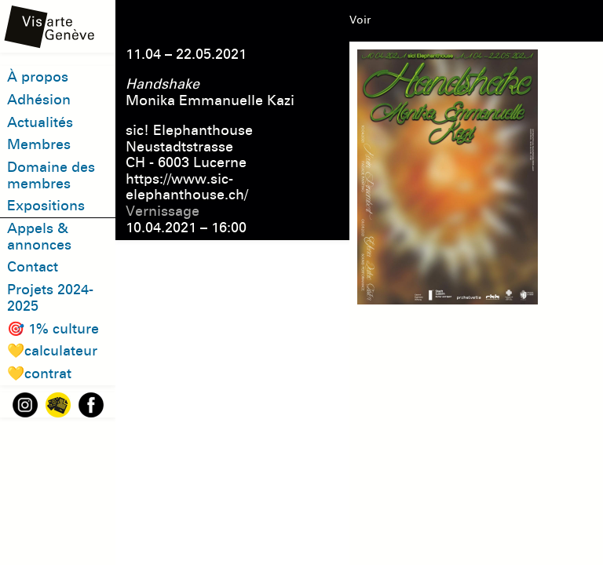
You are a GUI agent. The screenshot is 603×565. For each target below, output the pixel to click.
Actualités (40, 122)
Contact (32, 266)
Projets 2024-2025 (50, 298)
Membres (39, 144)
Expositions (46, 205)
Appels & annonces (39, 236)
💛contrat (39, 373)
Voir (360, 20)
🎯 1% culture (53, 328)
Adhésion (39, 99)
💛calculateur (52, 350)
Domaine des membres (51, 175)
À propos (37, 77)
